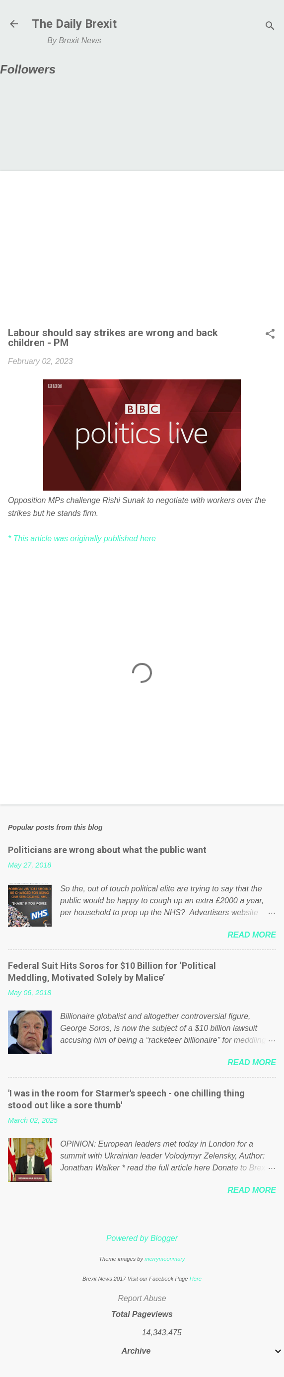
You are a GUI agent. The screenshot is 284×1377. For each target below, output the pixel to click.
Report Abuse (142, 1298)
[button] (270, 335)
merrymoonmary (164, 1259)
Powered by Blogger (142, 1238)
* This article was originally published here (82, 538)
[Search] (270, 27)
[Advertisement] (142, 253)
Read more (251, 935)
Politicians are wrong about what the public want (107, 850)
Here (196, 1279)
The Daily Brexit (74, 24)
